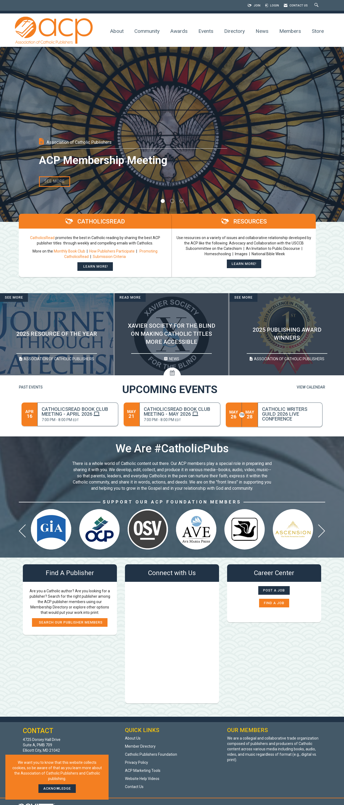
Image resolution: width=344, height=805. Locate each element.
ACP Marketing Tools (142, 770)
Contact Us (134, 787)
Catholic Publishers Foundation (151, 754)
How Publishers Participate (112, 251)
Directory (234, 31)
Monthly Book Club (70, 251)
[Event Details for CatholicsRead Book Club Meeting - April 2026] (78, 411)
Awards (179, 31)
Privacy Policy (136, 762)
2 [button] (172, 201)
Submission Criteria (109, 256)
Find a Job (274, 603)
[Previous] (22, 532)
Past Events (31, 387)
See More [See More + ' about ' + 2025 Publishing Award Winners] (243, 297)
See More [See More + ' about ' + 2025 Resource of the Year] (14, 297)
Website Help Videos (142, 778)
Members (290, 31)
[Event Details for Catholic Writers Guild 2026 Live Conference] (290, 414)
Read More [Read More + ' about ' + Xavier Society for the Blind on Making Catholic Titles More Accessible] (130, 297)
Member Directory (140, 746)
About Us (133, 738)
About (117, 31)
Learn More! (95, 266)
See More (54, 187)
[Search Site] (317, 5)
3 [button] (182, 201)
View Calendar (311, 387)
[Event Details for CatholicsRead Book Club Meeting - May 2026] (180, 411)
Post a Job (274, 590)
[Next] (321, 532)
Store (318, 31)
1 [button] (163, 201)
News (262, 31)
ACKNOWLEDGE (57, 788)
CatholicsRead (42, 238)
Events (205, 31)
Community (147, 31)
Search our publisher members (70, 622)
